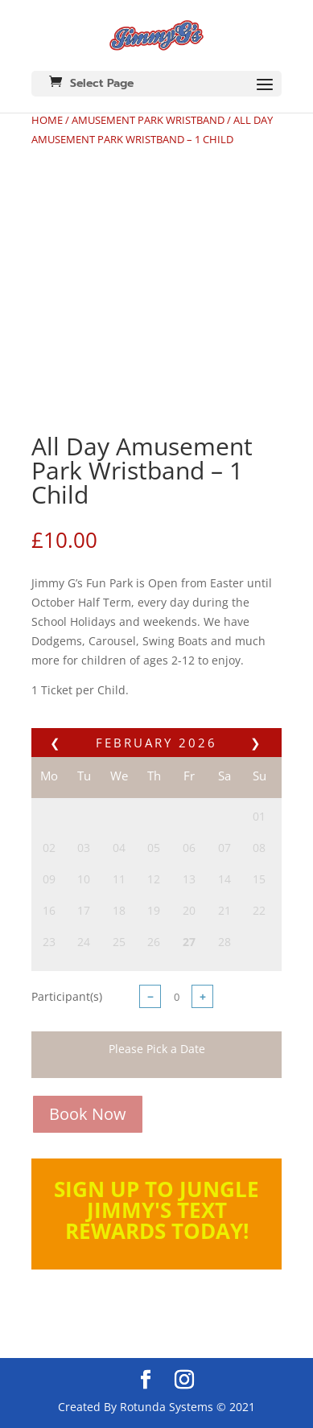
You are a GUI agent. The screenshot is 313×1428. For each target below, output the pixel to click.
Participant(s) (66, 996)
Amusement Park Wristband (148, 120)
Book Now (87, 1114)
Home (47, 120)
